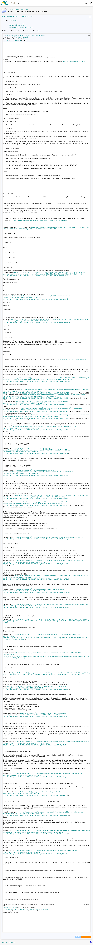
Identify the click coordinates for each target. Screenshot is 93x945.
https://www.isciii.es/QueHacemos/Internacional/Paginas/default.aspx (25, 909)
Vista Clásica (13, 20)
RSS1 (83, 937)
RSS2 (88, 937)
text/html (18, 40)
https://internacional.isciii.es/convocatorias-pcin (71, 359)
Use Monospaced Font (16, 24)
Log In (86, 3)
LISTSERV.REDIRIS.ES (8, 943)
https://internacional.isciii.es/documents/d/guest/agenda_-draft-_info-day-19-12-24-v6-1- (39, 220)
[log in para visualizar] (21, 37)
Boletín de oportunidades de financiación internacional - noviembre (24, 35)
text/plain (6, 40)
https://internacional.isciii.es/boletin (74, 61)
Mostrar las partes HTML (17, 25)
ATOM (78, 937)
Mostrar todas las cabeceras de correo (21, 27)
